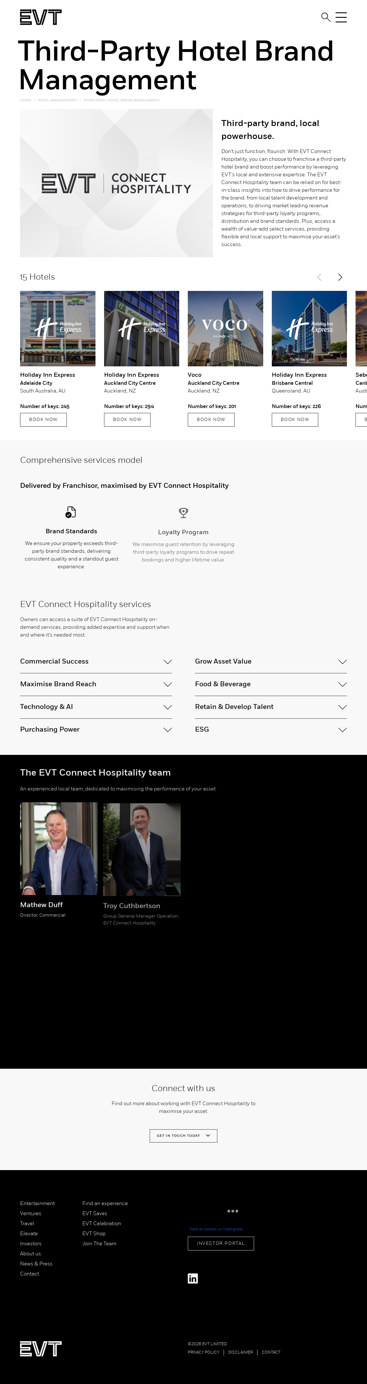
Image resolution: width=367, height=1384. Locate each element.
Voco (195, 375)
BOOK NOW (43, 420)
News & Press (36, 1264)
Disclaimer (240, 1352)
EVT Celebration (101, 1224)
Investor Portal (221, 1243)
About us (30, 1254)
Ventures (30, 1214)
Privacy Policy (203, 1352)
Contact (29, 1274)
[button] (340, 277)
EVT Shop (94, 1234)
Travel (27, 1224)
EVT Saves (94, 1214)
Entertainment (37, 1204)
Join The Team (99, 1244)
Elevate (29, 1234)
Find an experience (105, 1204)
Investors (31, 1244)
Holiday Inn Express (47, 375)
